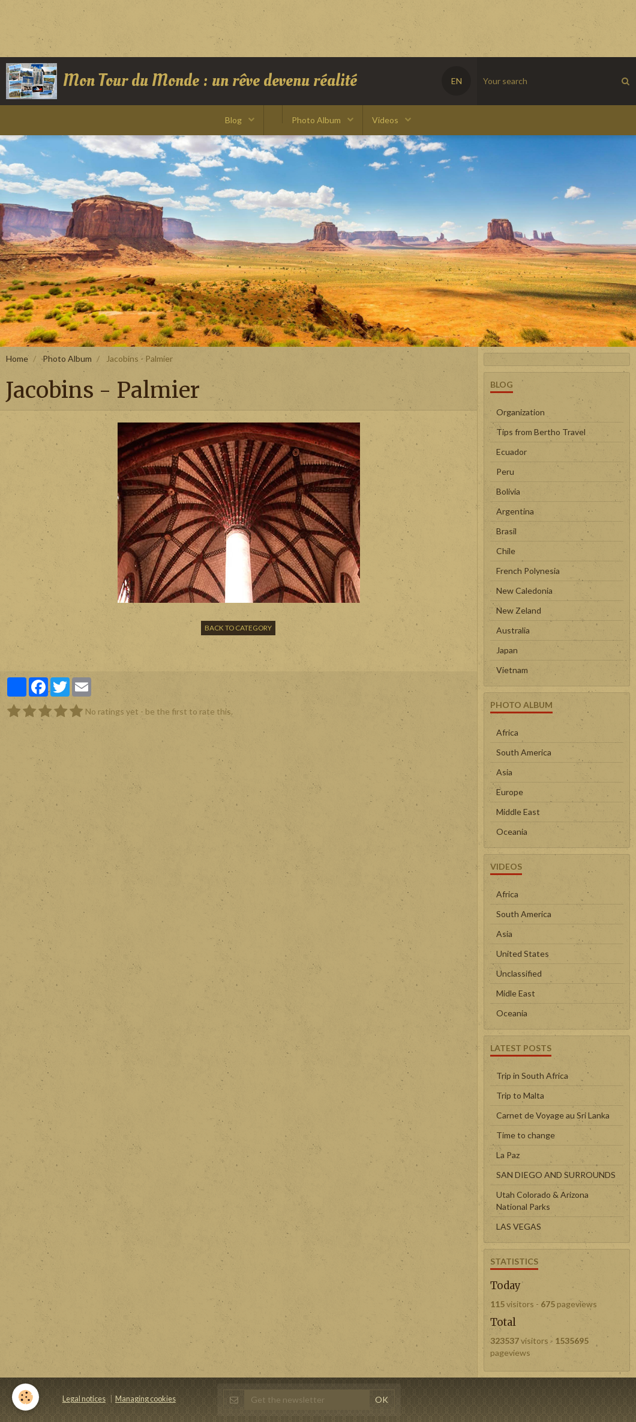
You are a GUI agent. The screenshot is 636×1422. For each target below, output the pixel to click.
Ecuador (511, 452)
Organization (520, 412)
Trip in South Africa (532, 1075)
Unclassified (519, 973)
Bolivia (508, 491)
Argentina (515, 511)
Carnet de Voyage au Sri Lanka (553, 1115)
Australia (513, 630)
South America (523, 752)
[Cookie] (25, 1397)
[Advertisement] (218, 27)
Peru (505, 471)
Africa (507, 732)
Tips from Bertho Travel (541, 432)
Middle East (518, 812)
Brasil (506, 531)
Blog (234, 120)
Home (17, 358)
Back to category (238, 627)
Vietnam (512, 670)
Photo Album (317, 120)
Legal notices (84, 1398)
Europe (509, 792)
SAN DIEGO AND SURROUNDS (556, 1175)
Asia (504, 772)
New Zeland (518, 610)
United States (522, 953)
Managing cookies (145, 1398)
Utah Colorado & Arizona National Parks (542, 1200)
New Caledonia (524, 590)
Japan (507, 650)
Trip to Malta (520, 1095)
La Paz (508, 1155)
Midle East (515, 993)
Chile (505, 551)
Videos (386, 120)
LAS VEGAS (518, 1226)
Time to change (525, 1135)
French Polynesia (528, 571)
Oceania (511, 831)
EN (456, 81)
